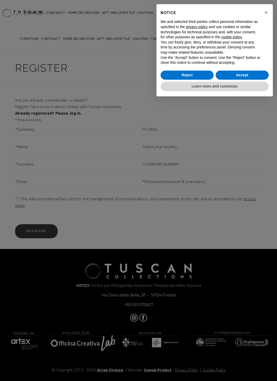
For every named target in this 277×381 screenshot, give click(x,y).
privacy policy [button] (197, 27)
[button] (266, 12)
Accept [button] (242, 75)
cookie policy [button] (231, 37)
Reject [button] (187, 75)
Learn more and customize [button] (215, 86)
